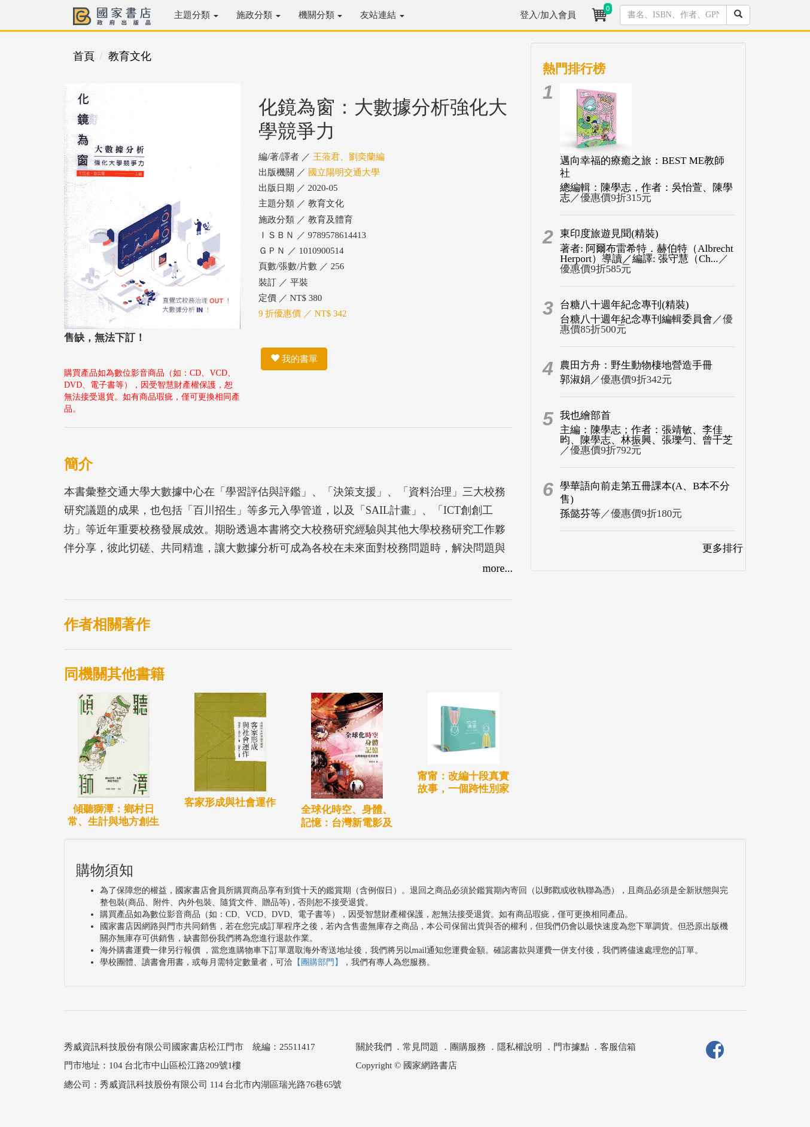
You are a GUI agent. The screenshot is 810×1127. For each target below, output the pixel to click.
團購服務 (468, 1047)
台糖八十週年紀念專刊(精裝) (624, 304)
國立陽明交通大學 (344, 172)
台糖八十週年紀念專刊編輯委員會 (636, 319)
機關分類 (321, 15)
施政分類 (258, 15)
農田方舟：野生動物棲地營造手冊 (636, 365)
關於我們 (374, 1047)
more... (498, 568)
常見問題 (421, 1047)
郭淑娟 (575, 379)
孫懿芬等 (580, 513)
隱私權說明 (519, 1047)
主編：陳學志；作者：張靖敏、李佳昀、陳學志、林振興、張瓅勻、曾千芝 (646, 435)
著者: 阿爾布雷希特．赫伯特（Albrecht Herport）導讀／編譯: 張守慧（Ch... (646, 253)
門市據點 (571, 1047)
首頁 (84, 56)
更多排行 (722, 548)
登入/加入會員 (548, 15)
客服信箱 (618, 1047)
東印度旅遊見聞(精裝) (609, 233)
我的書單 (294, 359)
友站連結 (382, 15)
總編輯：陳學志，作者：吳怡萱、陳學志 (646, 192)
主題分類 (196, 15)
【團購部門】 (318, 962)
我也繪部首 (585, 415)
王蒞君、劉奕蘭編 (349, 157)
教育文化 (129, 56)
